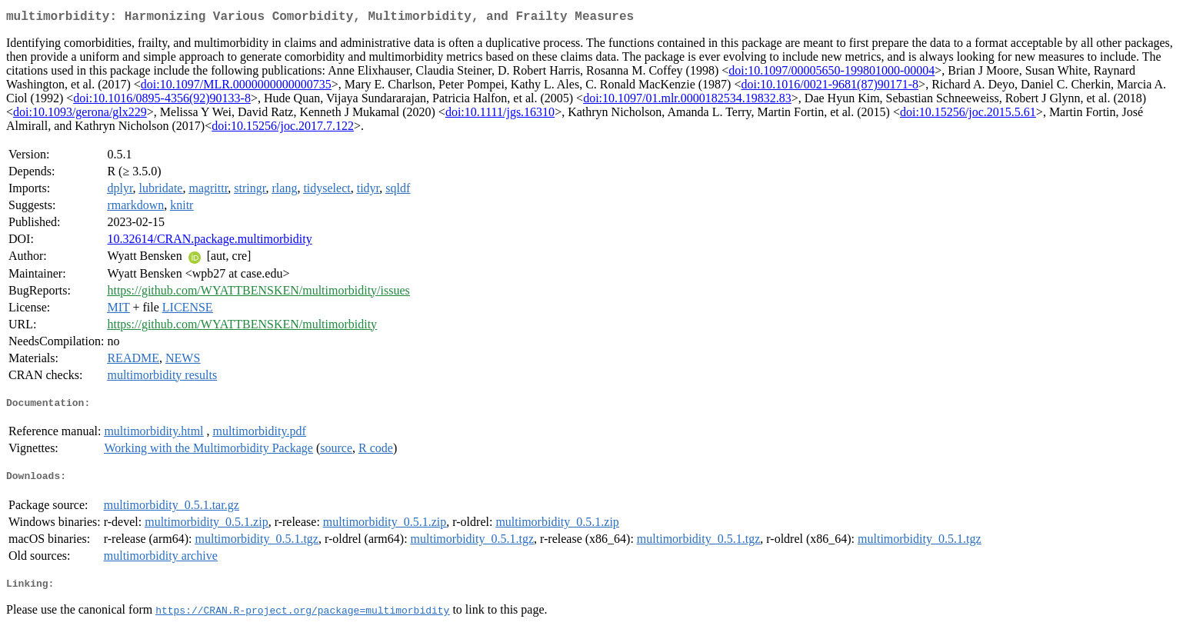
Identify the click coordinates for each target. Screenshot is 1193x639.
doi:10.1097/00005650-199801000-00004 (831, 73)
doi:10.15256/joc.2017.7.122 (283, 128)
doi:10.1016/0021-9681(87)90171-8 (829, 87)
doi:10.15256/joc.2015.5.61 (968, 114)
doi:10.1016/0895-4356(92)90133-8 (162, 101)
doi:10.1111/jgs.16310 (500, 114)
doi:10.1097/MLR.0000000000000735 (236, 87)
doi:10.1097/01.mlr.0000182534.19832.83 (687, 101)
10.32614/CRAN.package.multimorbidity (209, 241)
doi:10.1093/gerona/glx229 (80, 114)
